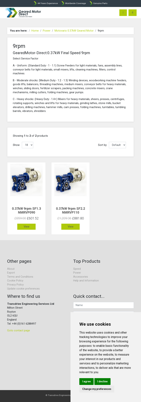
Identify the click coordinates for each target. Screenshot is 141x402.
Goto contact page (18, 330)
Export (11, 272)
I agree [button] (86, 381)
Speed (77, 268)
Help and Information (86, 280)
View (26, 226)
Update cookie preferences (23, 288)
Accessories (80, 276)
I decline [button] (102, 381)
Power (46, 30)
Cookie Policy (15, 280)
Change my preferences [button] (96, 389)
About (11, 268)
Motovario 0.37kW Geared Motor (74, 30)
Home (35, 30)
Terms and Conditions (20, 276)
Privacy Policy (15, 284)
